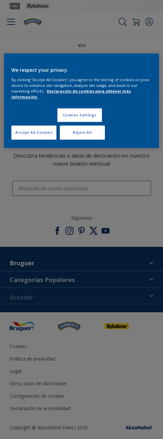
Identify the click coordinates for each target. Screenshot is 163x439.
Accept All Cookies (33, 132)
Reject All (82, 132)
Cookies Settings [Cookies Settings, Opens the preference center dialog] (80, 115)
